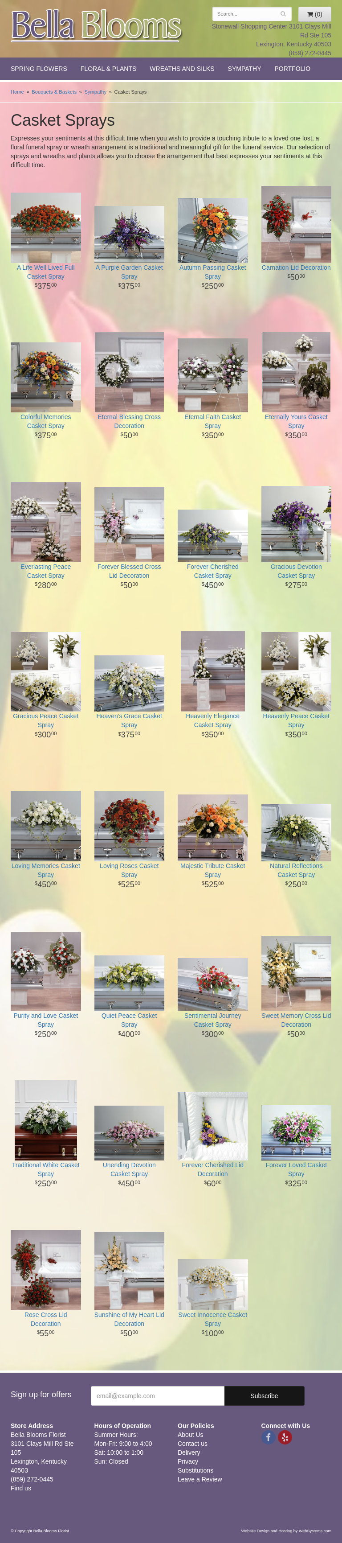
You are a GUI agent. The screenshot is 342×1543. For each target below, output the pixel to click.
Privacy (188, 1461)
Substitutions (195, 1470)
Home (17, 92)
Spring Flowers (39, 68)
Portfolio (292, 68)
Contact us (193, 1443)
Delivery (189, 1452)
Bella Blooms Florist (97, 26)
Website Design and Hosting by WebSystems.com (286, 1531)
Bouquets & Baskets (54, 92)
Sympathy (244, 68)
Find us (21, 1488)
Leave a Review (200, 1479)
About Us (191, 1434)
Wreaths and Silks (182, 68)
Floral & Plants (109, 68)
